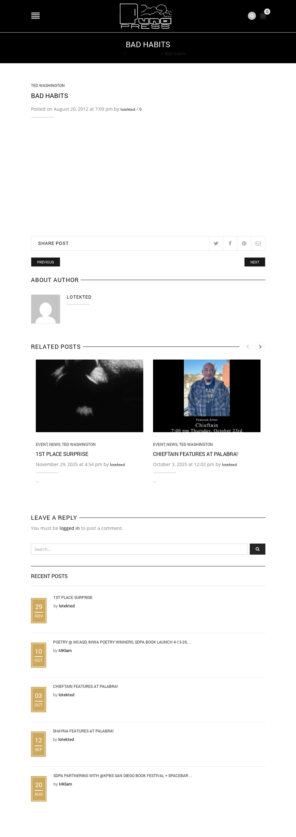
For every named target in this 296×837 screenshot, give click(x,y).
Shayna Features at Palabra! (83, 730)
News (54, 444)
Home (116, 53)
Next (254, 262)
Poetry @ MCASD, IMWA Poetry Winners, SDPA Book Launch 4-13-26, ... (122, 642)
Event (42, 444)
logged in (70, 528)
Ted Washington (143, 53)
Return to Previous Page (240, 48)
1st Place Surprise (62, 454)
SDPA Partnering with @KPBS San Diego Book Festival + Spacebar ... (122, 775)
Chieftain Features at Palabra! (195, 454)
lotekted (127, 109)
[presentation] (248, 347)
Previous (45, 262)
